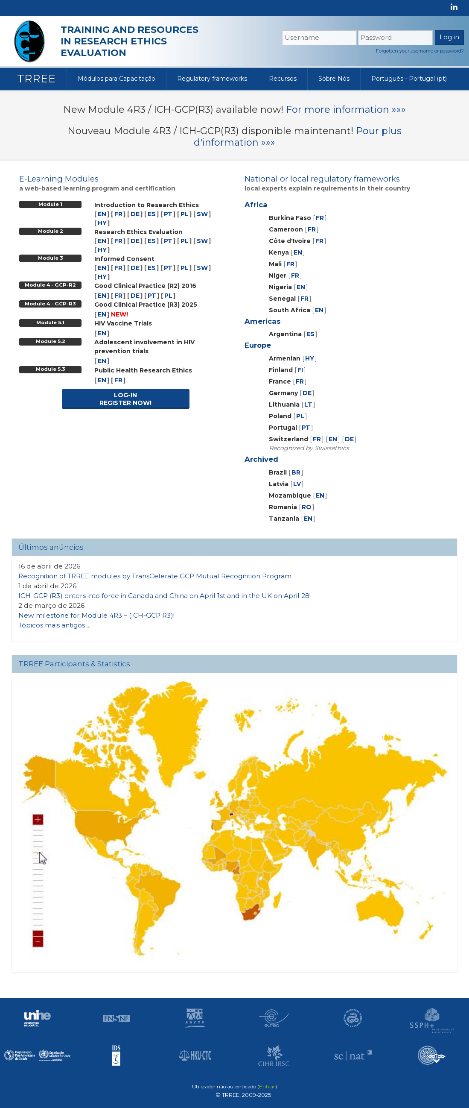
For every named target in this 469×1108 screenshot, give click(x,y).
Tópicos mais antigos (51, 625)
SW (202, 214)
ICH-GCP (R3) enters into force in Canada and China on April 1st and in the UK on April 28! (164, 596)
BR (295, 472)
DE (135, 214)
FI (300, 370)
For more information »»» (346, 109)
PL (185, 214)
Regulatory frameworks (212, 78)
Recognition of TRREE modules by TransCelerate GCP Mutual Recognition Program (154, 576)
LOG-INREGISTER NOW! (125, 399)
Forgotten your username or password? (420, 51)
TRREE (36, 78)
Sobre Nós (334, 78)
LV (297, 484)
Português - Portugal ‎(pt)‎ (409, 78)
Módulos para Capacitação (116, 78)
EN (102, 214)
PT (168, 214)
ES (152, 214)
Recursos (283, 78)
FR (118, 214)
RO (307, 507)
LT (308, 404)
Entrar (267, 1087)
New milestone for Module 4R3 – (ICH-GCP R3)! (96, 615)
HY (102, 223)
